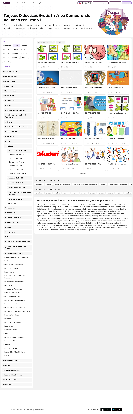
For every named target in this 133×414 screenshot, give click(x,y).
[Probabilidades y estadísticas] (117, 184)
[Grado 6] (92, 193)
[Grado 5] (84, 193)
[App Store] (105, 409)
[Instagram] (31, 409)
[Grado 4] (75, 193)
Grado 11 (25, 57)
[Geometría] (39, 184)
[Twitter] (25, 409)
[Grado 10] (128, 193)
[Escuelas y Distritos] (39, 2)
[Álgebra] (49, 184)
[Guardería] (39, 193)
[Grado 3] (66, 193)
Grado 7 (15, 53)
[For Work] (15, 2)
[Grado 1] (60, 42)
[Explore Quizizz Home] (5, 3)
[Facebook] (28, 409)
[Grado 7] (101, 193)
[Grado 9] (119, 193)
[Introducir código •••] (101, 2)
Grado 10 (15, 57)
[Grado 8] (110, 193)
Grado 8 (24, 53)
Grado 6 (6, 53)
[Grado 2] (57, 193)
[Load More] (83, 173)
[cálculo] (103, 184)
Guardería (7, 46)
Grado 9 (6, 57)
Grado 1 (16, 46)
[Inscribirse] (127, 2)
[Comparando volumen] (46, 42)
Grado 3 (6, 49)
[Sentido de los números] (62, 184)
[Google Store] (117, 409)
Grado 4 (15, 49)
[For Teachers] (25, 2)
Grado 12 (6, 61)
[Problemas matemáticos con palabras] (85, 184)
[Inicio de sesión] (115, 2)
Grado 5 (24, 49)
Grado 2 (25, 46)
